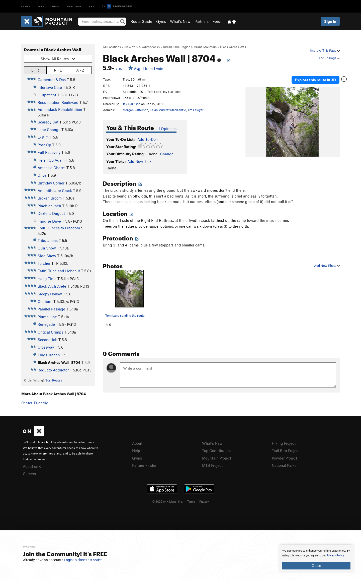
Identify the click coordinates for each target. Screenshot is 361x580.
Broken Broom (50, 198)
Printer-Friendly (34, 403)
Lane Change (49, 129)
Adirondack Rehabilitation (60, 109)
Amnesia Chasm (51, 167)
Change (166, 154)
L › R (35, 70)
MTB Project (212, 465)
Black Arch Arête (52, 286)
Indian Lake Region (176, 47)
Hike (55, 6)
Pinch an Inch (49, 206)
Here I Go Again (51, 160)
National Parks (284, 465)
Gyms (161, 21)
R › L (58, 70)
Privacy (204, 501)
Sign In (330, 21)
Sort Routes (53, 380)
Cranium (45, 301)
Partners (202, 21)
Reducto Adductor (53, 370)
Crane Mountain (205, 47)
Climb (26, 6)
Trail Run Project (286, 450)
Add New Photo (327, 266)
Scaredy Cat (48, 122)
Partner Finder (144, 465)
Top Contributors (216, 450)
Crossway (46, 347)
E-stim (43, 137)
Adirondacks (151, 47)
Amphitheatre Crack (55, 190)
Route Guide (141, 21)
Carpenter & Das (52, 79)
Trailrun (74, 6)
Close (316, 565)
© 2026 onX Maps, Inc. (167, 501)
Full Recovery (49, 152)
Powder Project (284, 458)
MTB (41, 6)
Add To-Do (146, 139)
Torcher (44, 263)
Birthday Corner (51, 183)
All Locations (112, 47)
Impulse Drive (49, 221)
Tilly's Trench (49, 355)
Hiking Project (284, 443)
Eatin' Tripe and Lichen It (59, 271)
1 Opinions (167, 128)
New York (131, 47)
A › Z (80, 70)
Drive (42, 175)
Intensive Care (50, 87)
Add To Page (329, 58)
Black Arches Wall (233, 47)
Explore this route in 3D (315, 80)
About (137, 443)
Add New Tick (139, 161)
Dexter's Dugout (51, 213)
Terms (191, 501)
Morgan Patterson (135, 110)
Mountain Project (216, 458)
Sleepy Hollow (50, 294)
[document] (316, 558)
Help (136, 450)
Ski (91, 6)
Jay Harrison (131, 104)
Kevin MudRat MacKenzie (168, 110)
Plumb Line (47, 316)
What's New (180, 21)
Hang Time (47, 278)
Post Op (44, 145)
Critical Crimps (50, 332)
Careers (29, 473)
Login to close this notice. (83, 560)
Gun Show (47, 248)
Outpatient (47, 95)
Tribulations (48, 240)
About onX (32, 466)
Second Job (47, 339)
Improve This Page (325, 50)
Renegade (46, 324)
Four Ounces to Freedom (59, 228)
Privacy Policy (335, 555)
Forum (218, 21)
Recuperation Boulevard (58, 102)
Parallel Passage (51, 309)
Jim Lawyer (196, 110)
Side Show (47, 255)
